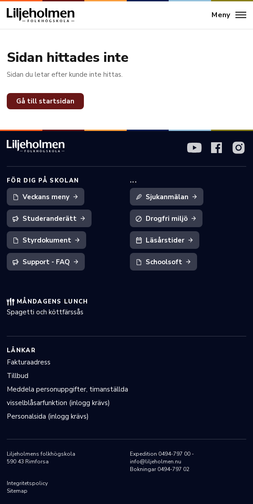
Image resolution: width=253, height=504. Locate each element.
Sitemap (17, 491)
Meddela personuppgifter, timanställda (67, 389)
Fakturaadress (29, 362)
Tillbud (17, 375)
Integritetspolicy (27, 483)
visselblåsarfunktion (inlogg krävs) (58, 402)
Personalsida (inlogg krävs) (48, 416)
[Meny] (229, 15)
